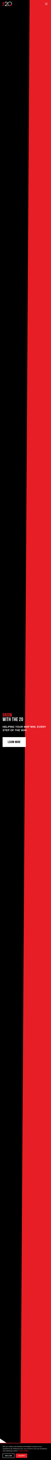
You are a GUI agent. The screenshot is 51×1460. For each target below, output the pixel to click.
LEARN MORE (14, 742)
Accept (21, 1456)
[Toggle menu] (46, 4)
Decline (8, 1456)
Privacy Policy (23, 1451)
